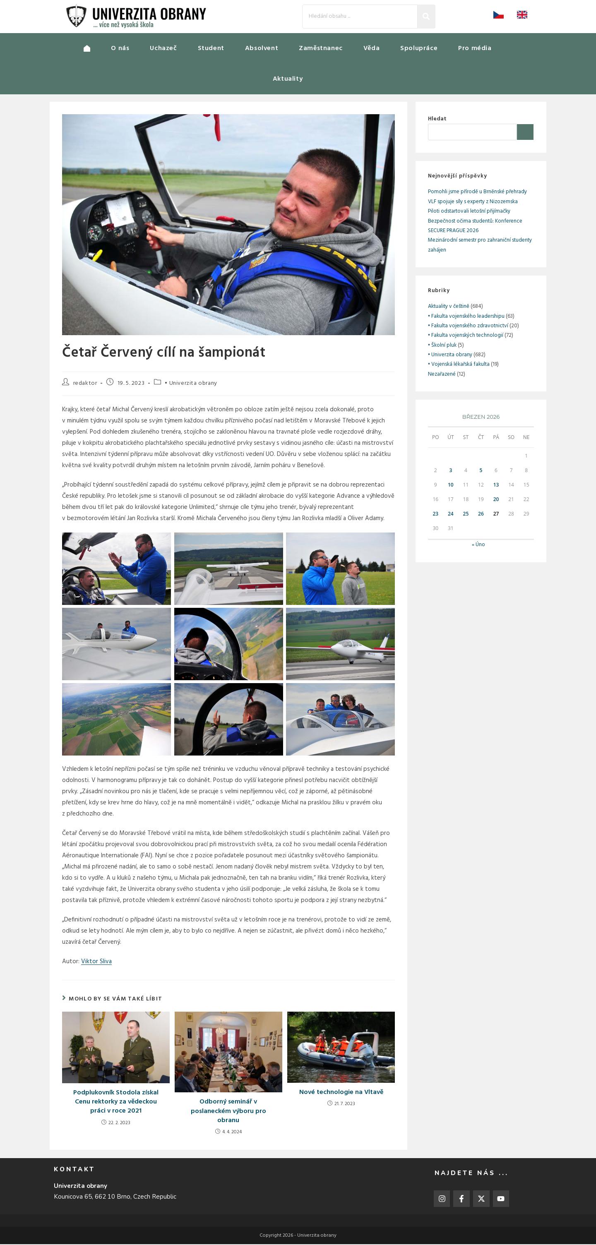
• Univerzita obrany (191, 384)
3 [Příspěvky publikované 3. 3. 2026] (450, 471)
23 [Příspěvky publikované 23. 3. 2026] (435, 514)
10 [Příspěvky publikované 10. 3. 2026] (451, 485)
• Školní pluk (442, 346)
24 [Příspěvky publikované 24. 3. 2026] (451, 514)
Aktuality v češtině (448, 307)
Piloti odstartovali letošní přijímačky (469, 212)
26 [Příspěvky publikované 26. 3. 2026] (481, 514)
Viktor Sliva (96, 962)
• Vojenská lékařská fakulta (459, 365)
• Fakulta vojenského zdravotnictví (468, 326)
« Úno (478, 545)
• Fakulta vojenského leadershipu (466, 317)
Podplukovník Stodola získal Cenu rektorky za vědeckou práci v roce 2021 (116, 1103)
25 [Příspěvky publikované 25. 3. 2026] (466, 514)
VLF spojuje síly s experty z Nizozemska (473, 202)
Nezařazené (442, 375)
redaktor (85, 384)
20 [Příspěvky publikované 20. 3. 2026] (496, 500)
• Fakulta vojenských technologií (465, 336)
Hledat (437, 119)
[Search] (360, 16)
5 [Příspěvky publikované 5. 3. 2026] (481, 471)
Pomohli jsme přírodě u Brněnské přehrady (477, 192)
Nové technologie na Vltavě (341, 1093)
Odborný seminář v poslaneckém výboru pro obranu (228, 1112)
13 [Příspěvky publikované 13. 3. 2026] (496, 485)
